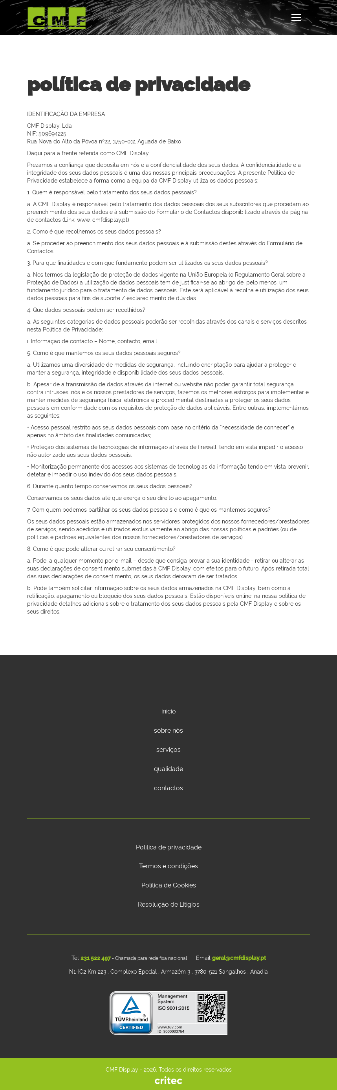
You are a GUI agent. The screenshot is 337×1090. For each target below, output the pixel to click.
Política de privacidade (168, 847)
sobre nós (168, 730)
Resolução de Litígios (169, 904)
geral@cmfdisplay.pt (239, 958)
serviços (168, 749)
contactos (168, 788)
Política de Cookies (168, 885)
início (168, 711)
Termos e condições (168, 866)
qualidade (168, 769)
